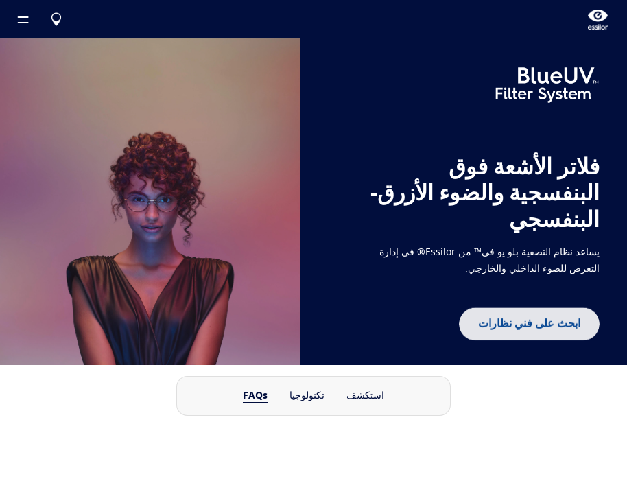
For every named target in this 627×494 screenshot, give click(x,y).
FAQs (255, 396)
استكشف (365, 396)
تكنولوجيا (306, 396)
